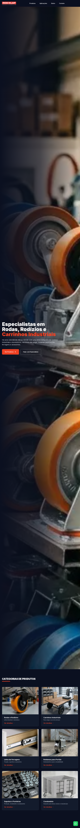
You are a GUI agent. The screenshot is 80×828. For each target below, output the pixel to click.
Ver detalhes (9, 723)
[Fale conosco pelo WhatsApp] (75, 823)
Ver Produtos (10, 352)
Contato (62, 3)
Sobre (53, 3)
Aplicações (43, 3)
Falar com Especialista (30, 352)
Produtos (32, 3)
